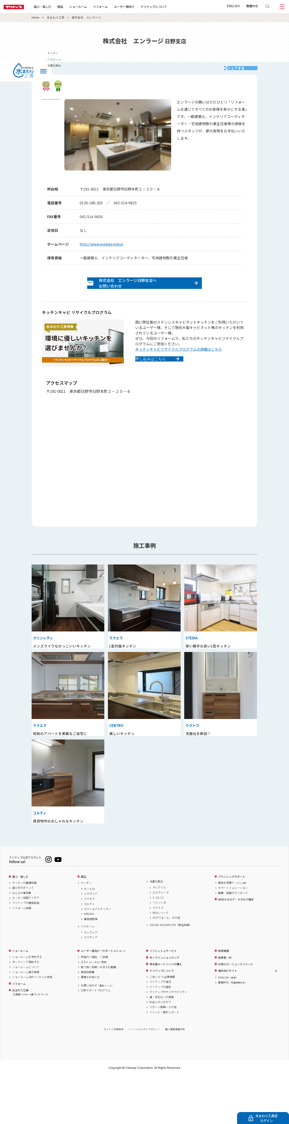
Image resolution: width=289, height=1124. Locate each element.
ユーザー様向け (138, 6)
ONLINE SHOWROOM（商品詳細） (170, 972)
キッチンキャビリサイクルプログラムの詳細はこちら (178, 359)
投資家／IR (224, 1005)
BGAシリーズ (160, 960)
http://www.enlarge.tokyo (101, 248)
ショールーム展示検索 (25, 1019)
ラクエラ (89, 946)
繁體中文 (252, 6)
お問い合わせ (97, 1032)
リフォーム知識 (21, 955)
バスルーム (87, 973)
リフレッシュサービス (163, 998)
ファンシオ (159, 950)
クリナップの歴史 (160, 1034)
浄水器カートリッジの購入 (165, 1011)
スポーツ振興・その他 (163, 1054)
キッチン (86, 930)
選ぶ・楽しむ (57, 6)
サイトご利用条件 (114, 1076)
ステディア (90, 941)
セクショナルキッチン (97, 956)
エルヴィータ (161, 940)
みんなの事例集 (21, 940)
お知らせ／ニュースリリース (235, 1011)
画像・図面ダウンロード (233, 940)
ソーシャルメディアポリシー (144, 1076)
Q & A (94, 1009)
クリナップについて (168, 6)
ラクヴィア (91, 984)
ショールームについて (25, 1014)
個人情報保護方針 (175, 1076)
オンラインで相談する (25, 1009)
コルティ (89, 951)
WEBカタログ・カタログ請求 (236, 947)
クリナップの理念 (160, 1029)
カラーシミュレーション (233, 935)
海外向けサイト (227, 1018)
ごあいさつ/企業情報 (162, 1024)
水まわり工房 (55, 17)
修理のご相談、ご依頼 (94, 1004)
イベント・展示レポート (164, 1059)
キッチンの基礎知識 (24, 930)
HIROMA (89, 961)
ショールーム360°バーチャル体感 (32, 1024)
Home (35, 17)
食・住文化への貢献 (161, 1044)
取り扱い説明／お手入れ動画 (98, 1014)
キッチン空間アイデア (25, 945)
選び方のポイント (23, 935)
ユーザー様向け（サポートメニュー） (104, 998)
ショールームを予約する (27, 1004)
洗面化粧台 (156, 929)
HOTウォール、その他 (166, 965)
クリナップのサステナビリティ (168, 1039)
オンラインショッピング (164, 1005)
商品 (83, 924)
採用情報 (223, 998)
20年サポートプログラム (96, 1037)
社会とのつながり (160, 1049)
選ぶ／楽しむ (20, 924)
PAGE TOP (144, 1098)
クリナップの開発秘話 (25, 950)
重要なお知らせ (90, 1024)
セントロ (89, 936)
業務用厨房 (91, 966)
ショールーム (92, 6)
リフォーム (114, 6)
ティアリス (159, 935)
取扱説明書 (87, 1019)
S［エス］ (159, 945)
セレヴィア (91, 979)
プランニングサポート (231, 924)
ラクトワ (158, 955)
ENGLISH (233, 6)
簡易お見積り (233, 930)
